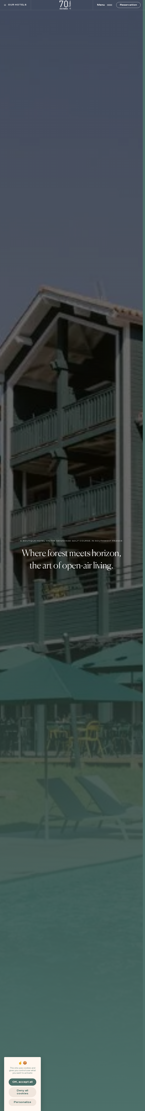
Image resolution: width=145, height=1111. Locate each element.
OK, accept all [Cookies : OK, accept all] (22, 1082)
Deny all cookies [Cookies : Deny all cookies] (22, 1092)
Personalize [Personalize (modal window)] (22, 1102)
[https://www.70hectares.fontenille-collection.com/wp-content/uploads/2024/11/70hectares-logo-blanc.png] (65, 5)
